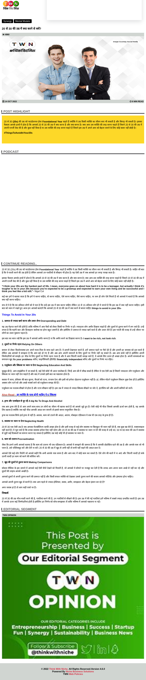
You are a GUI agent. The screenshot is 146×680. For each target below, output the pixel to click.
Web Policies (76, 674)
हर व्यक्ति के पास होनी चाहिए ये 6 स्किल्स (36, 394)
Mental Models (22, 21)
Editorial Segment (20, 509)
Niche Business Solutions (80, 671)
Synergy (7, 21)
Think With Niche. (58, 669)
